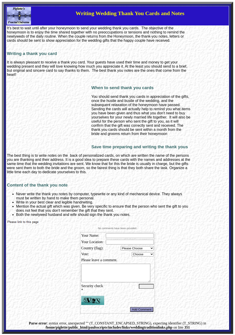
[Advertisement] (49, 117)
